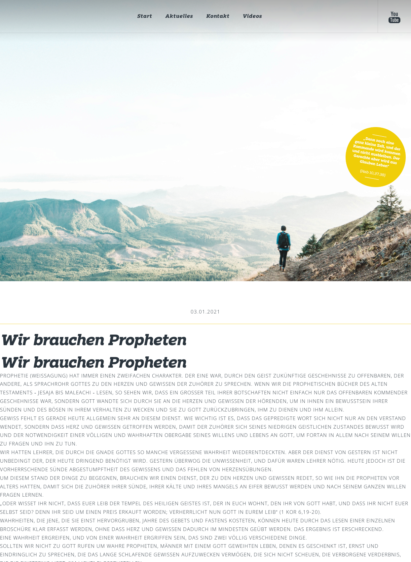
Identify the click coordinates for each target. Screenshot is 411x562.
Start (144, 16)
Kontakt (217, 16)
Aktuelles (179, 16)
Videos (252, 16)
